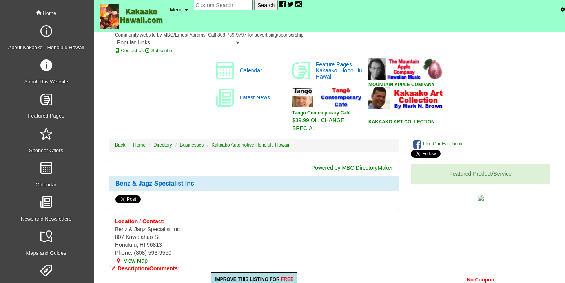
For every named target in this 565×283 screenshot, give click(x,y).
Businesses (192, 145)
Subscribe (158, 50)
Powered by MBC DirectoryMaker (352, 168)
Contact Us (129, 50)
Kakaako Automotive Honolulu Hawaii (250, 145)
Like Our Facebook (438, 144)
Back (120, 145)
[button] (179, 10)
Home (46, 13)
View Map (131, 260)
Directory (162, 145)
